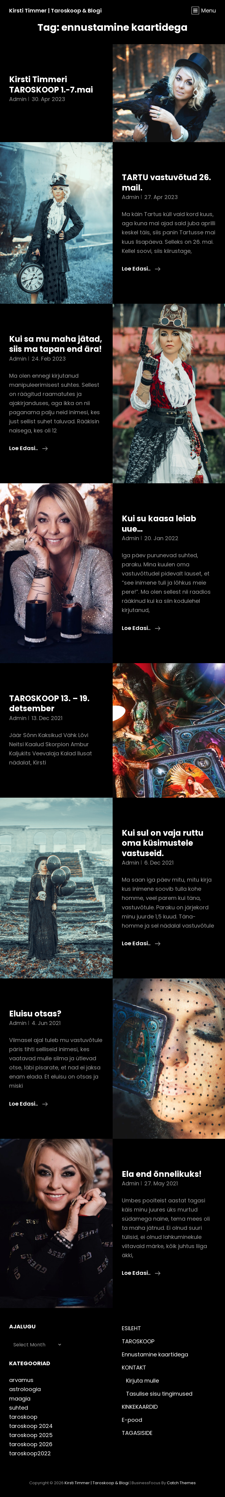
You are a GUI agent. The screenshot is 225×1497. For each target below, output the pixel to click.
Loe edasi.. (141, 268)
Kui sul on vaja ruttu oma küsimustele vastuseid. (162, 843)
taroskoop (23, 1417)
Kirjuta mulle (142, 1380)
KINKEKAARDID (140, 1407)
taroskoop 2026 (30, 1444)
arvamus (21, 1380)
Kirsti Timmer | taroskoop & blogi (55, 10)
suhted (18, 1407)
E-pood (132, 1420)
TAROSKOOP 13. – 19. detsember (49, 703)
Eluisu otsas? (35, 1013)
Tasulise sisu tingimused (159, 1393)
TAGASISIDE (137, 1433)
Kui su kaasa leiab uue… (159, 523)
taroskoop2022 (30, 1453)
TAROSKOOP (138, 1341)
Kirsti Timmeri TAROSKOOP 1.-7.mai (51, 84)
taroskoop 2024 (31, 1426)
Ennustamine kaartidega (155, 1354)
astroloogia (25, 1389)
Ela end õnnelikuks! (162, 1174)
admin (17, 99)
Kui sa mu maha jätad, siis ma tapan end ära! (55, 344)
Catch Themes (181, 1483)
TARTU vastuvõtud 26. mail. (166, 182)
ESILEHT (131, 1328)
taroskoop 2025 (31, 1435)
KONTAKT (134, 1367)
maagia (19, 1398)
